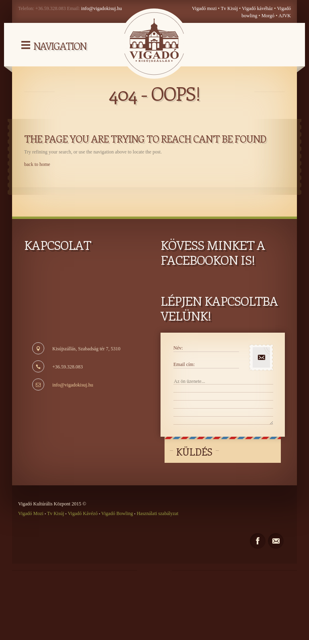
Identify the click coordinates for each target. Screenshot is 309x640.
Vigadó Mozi (31, 513)
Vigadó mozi (204, 8)
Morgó (269, 15)
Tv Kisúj (229, 8)
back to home (37, 164)
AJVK (284, 15)
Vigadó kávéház (257, 8)
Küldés (194, 451)
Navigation (59, 45)
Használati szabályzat (157, 513)
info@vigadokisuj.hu (101, 8)
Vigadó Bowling (117, 513)
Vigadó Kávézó (83, 513)
